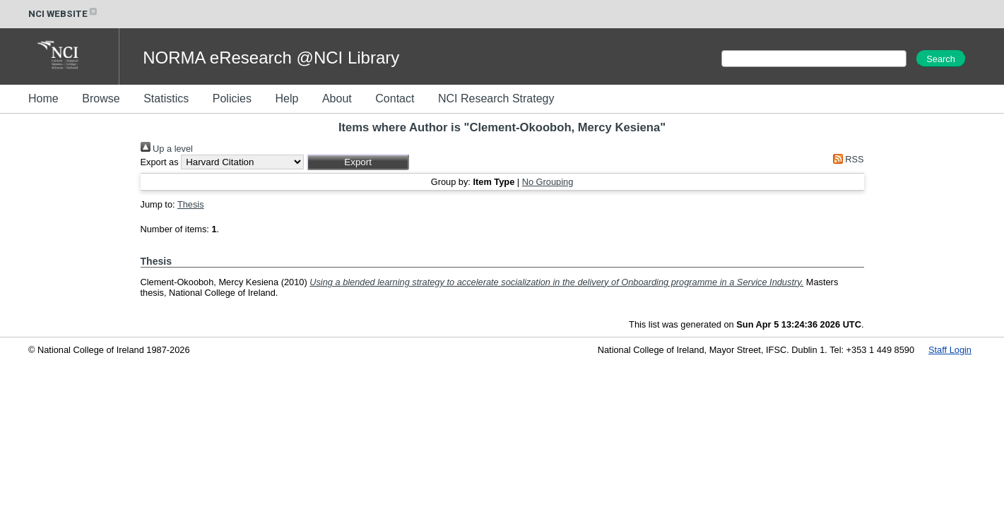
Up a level (167, 148)
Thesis (190, 204)
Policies (232, 98)
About (337, 98)
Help (286, 98)
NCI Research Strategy (496, 98)
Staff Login (949, 350)
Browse (100, 98)
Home (43, 98)
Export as (160, 162)
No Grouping (548, 181)
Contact (394, 98)
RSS (845, 159)
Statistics (166, 98)
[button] (358, 162)
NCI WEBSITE (63, 13)
